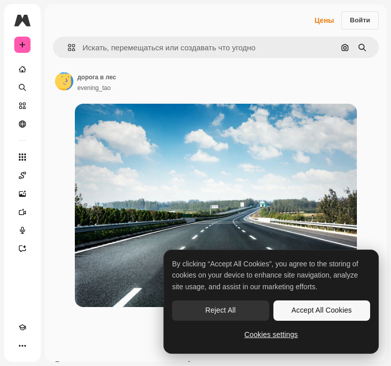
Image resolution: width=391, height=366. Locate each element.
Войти (360, 20)
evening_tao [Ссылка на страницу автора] (93, 88)
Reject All (220, 310)
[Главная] (22, 69)
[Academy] (22, 327)
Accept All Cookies (322, 310)
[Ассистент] (22, 248)
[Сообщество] (22, 124)
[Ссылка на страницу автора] (64, 81)
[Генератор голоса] (22, 230)
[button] (67, 47)
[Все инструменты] (22, 157)
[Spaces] (22, 175)
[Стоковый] (22, 106)
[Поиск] (22, 87)
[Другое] (22, 346)
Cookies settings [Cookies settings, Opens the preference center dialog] (271, 334)
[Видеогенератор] (22, 212)
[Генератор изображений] (22, 194)
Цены (324, 20)
